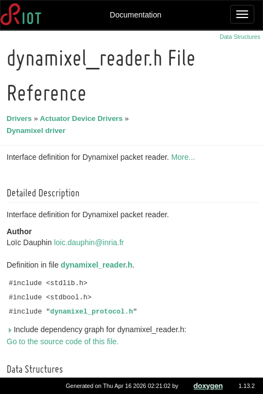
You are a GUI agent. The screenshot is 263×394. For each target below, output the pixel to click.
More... (185, 157)
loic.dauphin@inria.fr (90, 242)
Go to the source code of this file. (64, 341)
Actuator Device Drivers (83, 118)
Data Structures (240, 36)
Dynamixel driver (37, 130)
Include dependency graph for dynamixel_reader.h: (98, 329)
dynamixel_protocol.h (93, 312)
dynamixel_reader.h (98, 264)
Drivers (20, 118)
